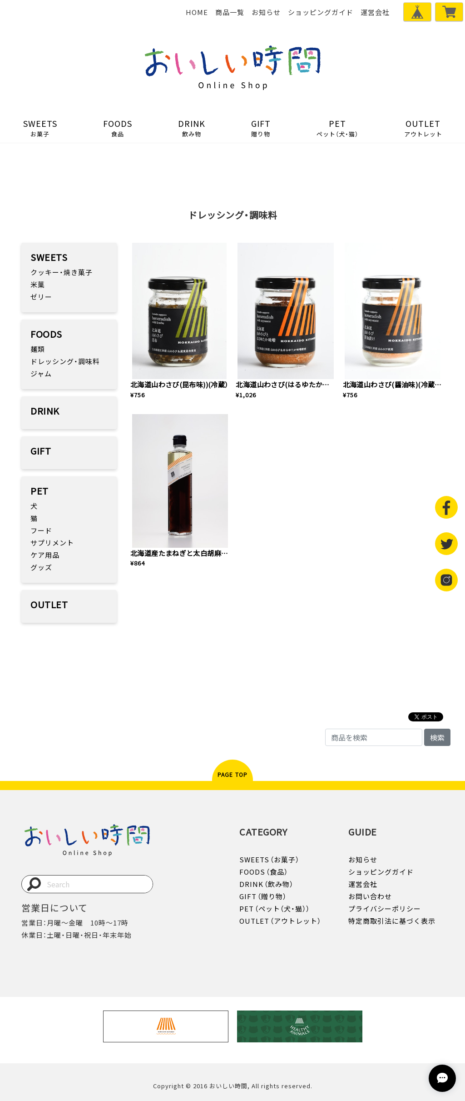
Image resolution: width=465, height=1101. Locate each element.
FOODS (117, 127)
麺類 (37, 349)
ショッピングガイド (320, 12)
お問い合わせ (370, 896)
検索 (437, 737)
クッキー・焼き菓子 (61, 272)
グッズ (41, 567)
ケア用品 (44, 555)
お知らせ (266, 12)
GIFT (261, 127)
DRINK (191, 127)
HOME (197, 12)
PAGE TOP (233, 775)
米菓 (37, 285)
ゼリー (41, 297)
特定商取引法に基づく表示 (391, 921)
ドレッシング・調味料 (65, 361)
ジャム (41, 374)
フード (41, 530)
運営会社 (375, 12)
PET (337, 127)
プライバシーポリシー (384, 909)
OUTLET (423, 127)
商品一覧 (229, 12)
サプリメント (52, 543)
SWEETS (40, 127)
